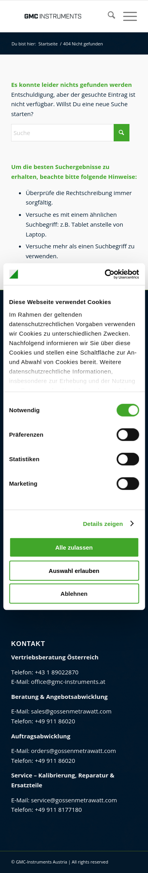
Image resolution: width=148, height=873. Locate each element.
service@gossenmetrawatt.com (74, 800)
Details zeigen (103, 523)
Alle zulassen (74, 547)
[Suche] (107, 16)
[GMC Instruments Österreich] (61, 16)
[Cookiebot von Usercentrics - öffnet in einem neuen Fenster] (105, 274)
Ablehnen (73, 593)
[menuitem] (107, 16)
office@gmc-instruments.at (68, 681)
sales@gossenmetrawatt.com (71, 711)
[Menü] (126, 16)
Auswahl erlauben (74, 570)
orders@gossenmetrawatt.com (73, 751)
